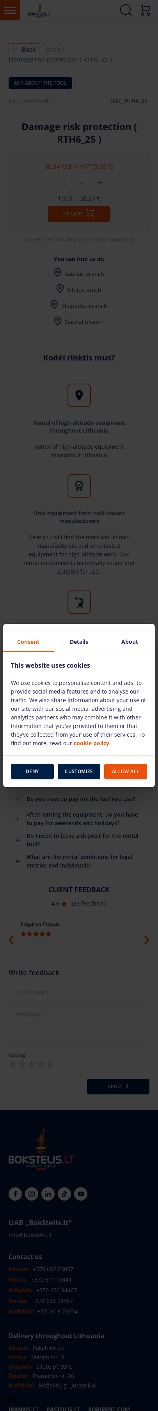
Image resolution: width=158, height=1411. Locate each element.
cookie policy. (92, 743)
